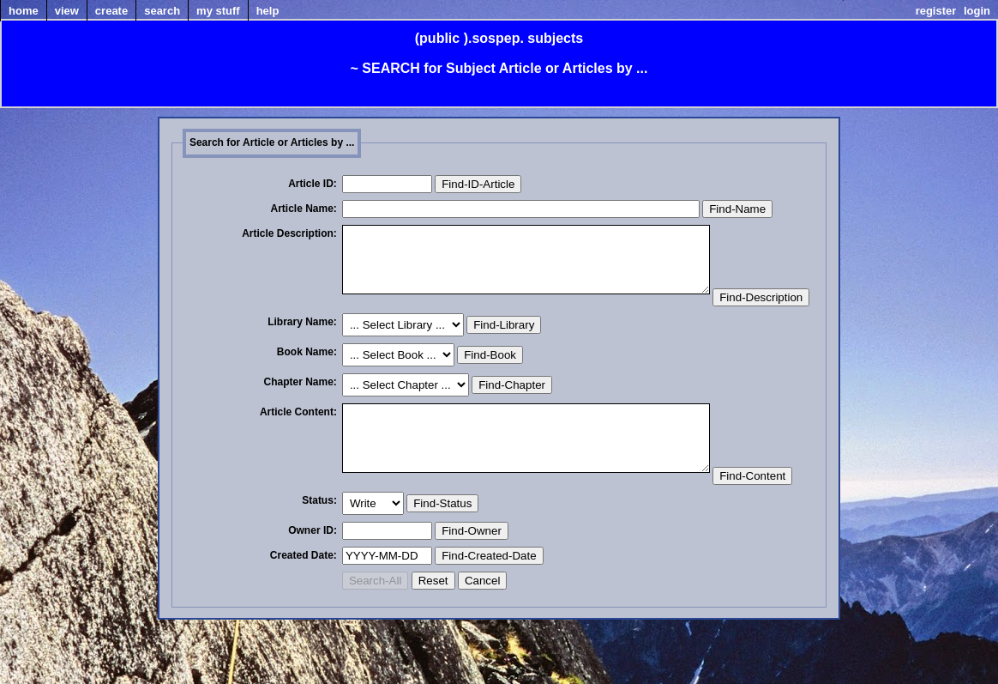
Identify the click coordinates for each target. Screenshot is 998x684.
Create (111, 10)
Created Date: (303, 620)
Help (268, 10)
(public (437, 38)
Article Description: (289, 233)
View (67, 10)
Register (936, 10)
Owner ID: (312, 595)
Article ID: (312, 184)
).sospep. (494, 38)
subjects (555, 38)
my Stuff (218, 10)
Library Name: (302, 354)
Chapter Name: (300, 414)
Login (977, 10)
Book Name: (307, 384)
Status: (319, 565)
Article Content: (298, 444)
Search (162, 10)
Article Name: (304, 209)
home (24, 10)
